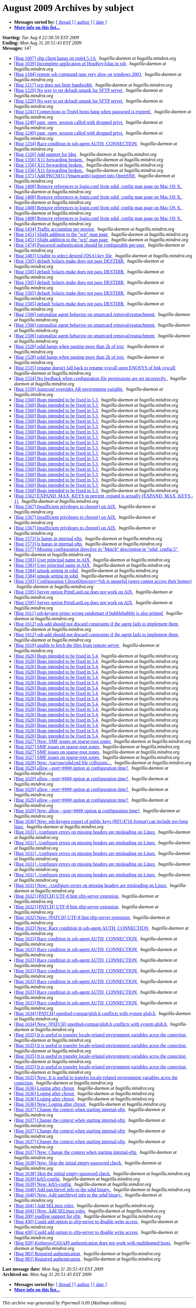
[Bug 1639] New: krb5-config (43, 1184)
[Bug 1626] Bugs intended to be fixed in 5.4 (56, 655)
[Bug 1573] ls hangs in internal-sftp (48, 538)
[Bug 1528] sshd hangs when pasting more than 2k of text (69, 346)
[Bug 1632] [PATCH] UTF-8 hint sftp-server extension (66, 896)
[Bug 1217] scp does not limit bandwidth (53, 84)
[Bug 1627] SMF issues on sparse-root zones (57, 746)
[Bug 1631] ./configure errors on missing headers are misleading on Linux (85, 832)
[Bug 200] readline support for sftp (48, 1216)
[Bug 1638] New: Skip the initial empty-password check (68, 1162)
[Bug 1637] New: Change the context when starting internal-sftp (75, 1152)
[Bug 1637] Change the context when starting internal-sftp (70, 1109)
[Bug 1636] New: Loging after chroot (50, 1104)
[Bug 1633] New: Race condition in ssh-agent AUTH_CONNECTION (82, 928)
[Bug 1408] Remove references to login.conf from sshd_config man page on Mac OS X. (98, 186)
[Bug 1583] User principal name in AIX (52, 559)
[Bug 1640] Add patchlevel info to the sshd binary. (62, 1189)
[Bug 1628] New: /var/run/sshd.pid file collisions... (63, 762)
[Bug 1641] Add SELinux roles (44, 1205)
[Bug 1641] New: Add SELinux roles (50, 1210)
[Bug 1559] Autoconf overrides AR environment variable (69, 389)
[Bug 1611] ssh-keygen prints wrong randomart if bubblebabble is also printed (89, 613)
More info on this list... (37, 27)
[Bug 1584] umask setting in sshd (46, 570)
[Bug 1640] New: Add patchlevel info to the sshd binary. (68, 1194)
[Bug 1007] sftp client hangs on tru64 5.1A (55, 58)
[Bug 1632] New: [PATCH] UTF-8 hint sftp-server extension (72, 917)
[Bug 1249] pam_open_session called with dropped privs (68, 122)
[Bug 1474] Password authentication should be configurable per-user (80, 245)
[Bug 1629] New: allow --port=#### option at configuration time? (77, 810)
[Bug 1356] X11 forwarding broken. (49, 159)
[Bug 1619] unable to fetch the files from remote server (67, 645)
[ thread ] (64, 22)
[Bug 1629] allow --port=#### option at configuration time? (71, 768)
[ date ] (100, 22)
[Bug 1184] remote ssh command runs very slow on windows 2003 (78, 74)
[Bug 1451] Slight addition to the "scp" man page (61, 234)
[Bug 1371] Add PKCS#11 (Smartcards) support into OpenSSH (75, 175)
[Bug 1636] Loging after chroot (44, 1088)
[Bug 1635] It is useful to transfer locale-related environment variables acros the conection (100, 1034)
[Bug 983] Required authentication (47, 1253)
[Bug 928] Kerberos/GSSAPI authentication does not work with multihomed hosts (93, 1242)
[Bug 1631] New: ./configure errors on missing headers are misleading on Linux (91, 885)
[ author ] (83, 22)
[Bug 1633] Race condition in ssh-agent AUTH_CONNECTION (76, 938)
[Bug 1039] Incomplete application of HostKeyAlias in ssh (70, 63)
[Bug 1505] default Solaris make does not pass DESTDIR (69, 261)
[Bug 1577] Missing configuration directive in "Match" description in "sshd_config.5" (96, 549)
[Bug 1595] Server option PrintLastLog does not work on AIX (74, 591)
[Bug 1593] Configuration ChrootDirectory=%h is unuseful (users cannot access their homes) (103, 581)
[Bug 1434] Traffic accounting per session (54, 229)
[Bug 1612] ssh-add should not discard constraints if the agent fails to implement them (96, 623)
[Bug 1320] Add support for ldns (45, 154)
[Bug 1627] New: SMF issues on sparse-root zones (63, 741)
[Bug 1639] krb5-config (37, 1178)
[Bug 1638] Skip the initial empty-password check (62, 1173)
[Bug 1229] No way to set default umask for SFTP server (69, 90)
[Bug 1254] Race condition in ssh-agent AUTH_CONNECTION (76, 143)
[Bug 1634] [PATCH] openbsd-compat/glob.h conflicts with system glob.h (85, 1013)
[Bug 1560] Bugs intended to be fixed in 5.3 (56, 399)
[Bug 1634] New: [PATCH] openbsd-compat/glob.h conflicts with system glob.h (91, 1024)
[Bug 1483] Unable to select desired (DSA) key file (63, 255)
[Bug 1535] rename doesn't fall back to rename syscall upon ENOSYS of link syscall (95, 367)
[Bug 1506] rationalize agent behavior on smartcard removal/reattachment (85, 314)
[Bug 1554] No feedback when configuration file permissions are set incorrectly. (91, 378)
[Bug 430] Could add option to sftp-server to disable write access (76, 1221)
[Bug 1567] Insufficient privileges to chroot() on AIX (65, 506)
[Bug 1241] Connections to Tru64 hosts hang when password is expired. (83, 111)
